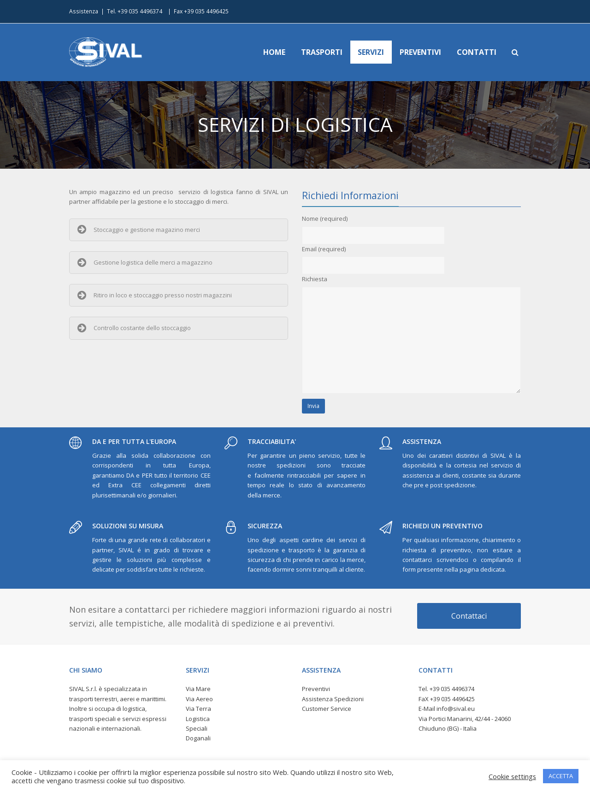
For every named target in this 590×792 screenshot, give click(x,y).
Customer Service (326, 708)
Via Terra (198, 708)
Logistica (198, 719)
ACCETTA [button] (561, 776)
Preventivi (316, 689)
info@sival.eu (456, 708)
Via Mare (198, 689)
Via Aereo (199, 699)
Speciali (196, 728)
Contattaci (469, 616)
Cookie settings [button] (512, 776)
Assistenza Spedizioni (333, 699)
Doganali (198, 738)
